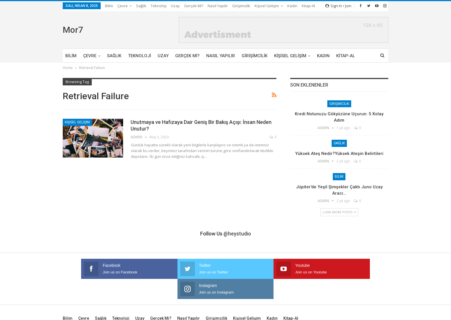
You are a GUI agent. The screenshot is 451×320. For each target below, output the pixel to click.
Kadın (323, 55)
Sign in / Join (338, 5)
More (261, 5)
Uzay (175, 5)
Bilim (109, 5)
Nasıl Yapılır (218, 5)
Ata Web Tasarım (374, 310)
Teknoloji (159, 5)
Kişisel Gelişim (290, 55)
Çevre (122, 5)
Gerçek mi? (193, 5)
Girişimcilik (241, 5)
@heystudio (237, 234)
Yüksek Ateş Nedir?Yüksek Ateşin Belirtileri (339, 153)
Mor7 (73, 30)
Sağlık (141, 5)
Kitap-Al (345, 55)
